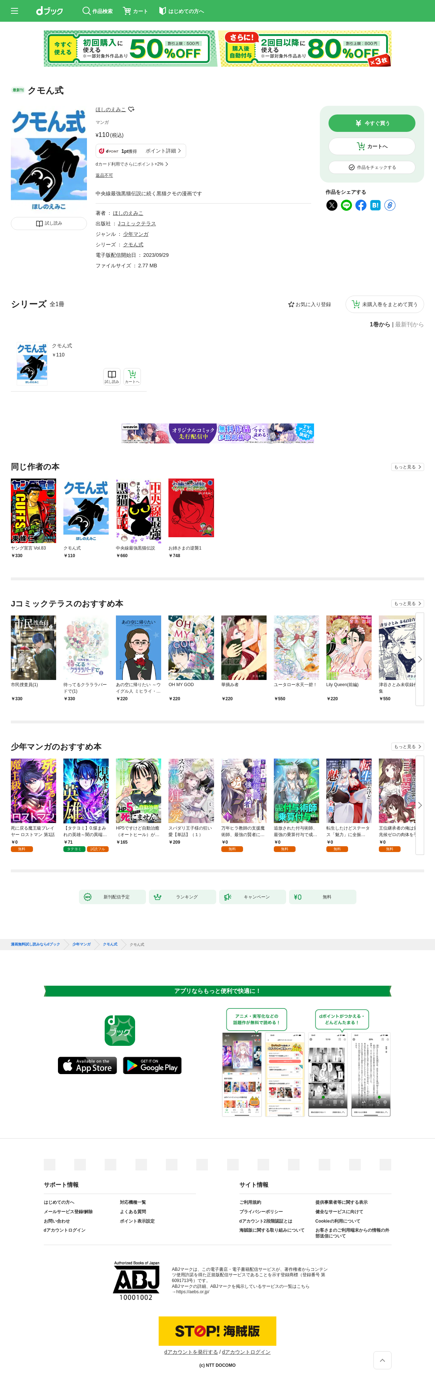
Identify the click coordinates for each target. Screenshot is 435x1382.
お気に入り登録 (313, 304)
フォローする (131, 109)
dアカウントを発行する (191, 1352)
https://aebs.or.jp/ (192, 1291)
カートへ (377, 146)
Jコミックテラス (137, 223)
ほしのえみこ (111, 109)
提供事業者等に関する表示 (341, 1202)
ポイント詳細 (161, 151)
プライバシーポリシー (261, 1211)
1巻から (380, 324)
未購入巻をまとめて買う (390, 304)
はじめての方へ (59, 1202)
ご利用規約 (250, 1202)
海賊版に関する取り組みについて (272, 1230)
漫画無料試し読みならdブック (35, 944)
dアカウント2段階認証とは (265, 1221)
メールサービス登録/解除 (68, 1211)
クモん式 (62, 345)
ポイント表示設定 (137, 1221)
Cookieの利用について (337, 1221)
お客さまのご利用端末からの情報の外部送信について (352, 1233)
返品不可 (104, 175)
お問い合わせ (57, 1221)
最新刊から (409, 324)
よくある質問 (133, 1211)
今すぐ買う (377, 123)
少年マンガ (136, 234)
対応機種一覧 (133, 1202)
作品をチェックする (376, 167)
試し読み (53, 223)
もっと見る (405, 466)
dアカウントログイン (64, 1230)
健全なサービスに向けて (339, 1211)
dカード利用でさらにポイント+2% (129, 164)
